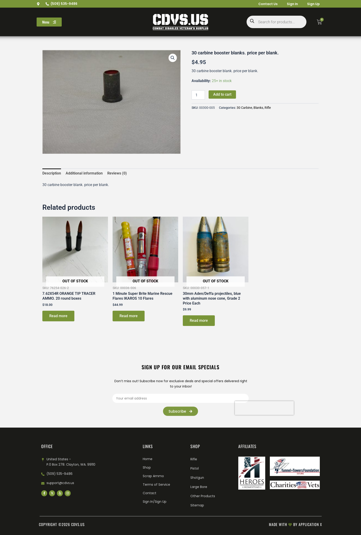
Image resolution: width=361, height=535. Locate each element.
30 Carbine (244, 108)
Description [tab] (51, 173)
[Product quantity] (198, 95)
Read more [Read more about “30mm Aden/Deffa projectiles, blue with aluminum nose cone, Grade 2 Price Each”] (199, 320)
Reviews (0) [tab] (117, 173)
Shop (147, 467)
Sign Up (313, 4)
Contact (149, 493)
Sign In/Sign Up (154, 501)
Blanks (258, 108)
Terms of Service (156, 484)
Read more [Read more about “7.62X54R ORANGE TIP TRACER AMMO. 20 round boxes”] (58, 316)
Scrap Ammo (153, 476)
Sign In (292, 4)
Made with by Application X (295, 524)
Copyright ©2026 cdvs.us (62, 524)
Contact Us (268, 4)
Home (147, 459)
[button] (173, 58)
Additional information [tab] (84, 173)
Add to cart (222, 94)
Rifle (268, 108)
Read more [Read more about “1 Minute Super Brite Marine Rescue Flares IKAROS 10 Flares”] (128, 316)
